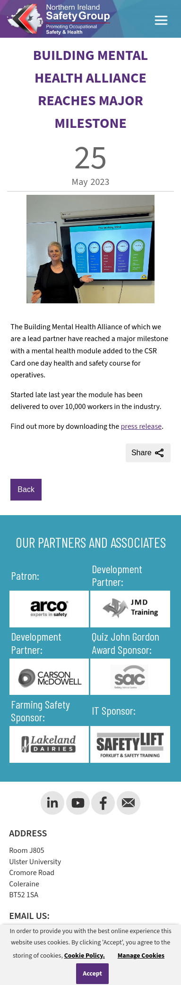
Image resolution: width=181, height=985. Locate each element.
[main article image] (90, 301)
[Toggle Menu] (161, 22)
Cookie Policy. (84, 955)
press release (141, 426)
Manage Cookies (141, 955)
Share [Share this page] (148, 453)
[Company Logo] (58, 19)
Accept (92, 973)
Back (25, 489)
